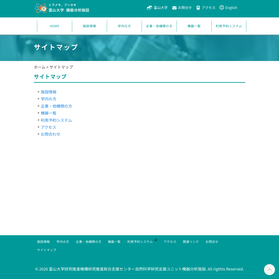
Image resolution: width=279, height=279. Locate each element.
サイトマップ (46, 250)
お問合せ (185, 7)
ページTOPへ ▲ (269, 269)
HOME (55, 26)
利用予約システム (229, 26)
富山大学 (161, 7)
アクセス (208, 7)
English (231, 7)
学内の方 (124, 26)
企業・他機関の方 (159, 26)
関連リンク (191, 241)
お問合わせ (50, 134)
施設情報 (89, 26)
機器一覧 (194, 26)
